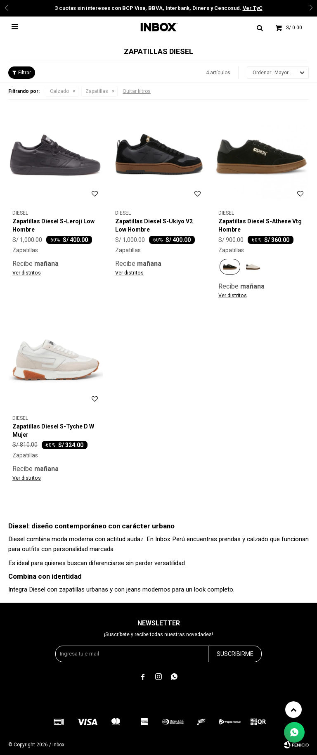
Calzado (59, 91)
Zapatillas (96, 91)
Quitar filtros (137, 91)
